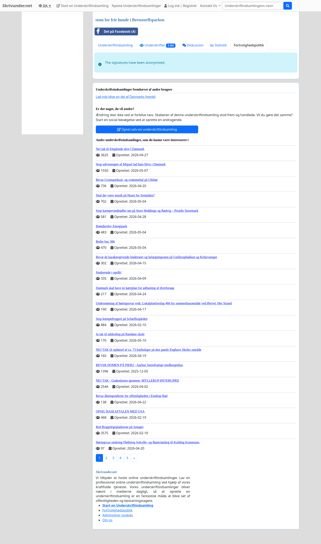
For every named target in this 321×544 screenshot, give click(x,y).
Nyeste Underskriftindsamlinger (136, 5)
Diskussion (192, 45)
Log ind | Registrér (180, 5)
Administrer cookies (117, 515)
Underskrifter (157, 45)
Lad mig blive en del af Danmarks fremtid (125, 97)
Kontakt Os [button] (209, 5)
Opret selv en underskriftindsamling (147, 129)
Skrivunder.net (17, 5)
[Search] (253, 6)
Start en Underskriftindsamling (83, 5)
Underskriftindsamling (115, 45)
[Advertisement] (52, 73)
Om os (107, 520)
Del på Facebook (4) (115, 31)
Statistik (218, 45)
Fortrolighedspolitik (249, 45)
